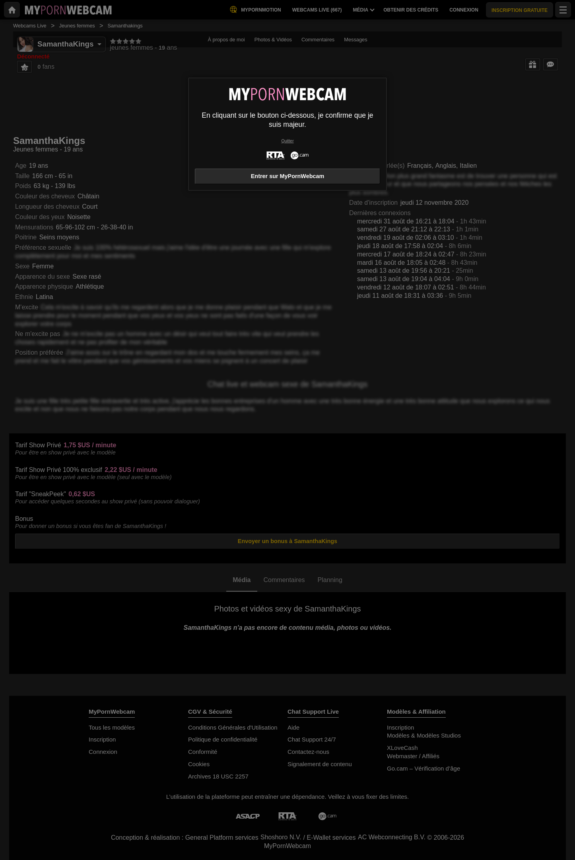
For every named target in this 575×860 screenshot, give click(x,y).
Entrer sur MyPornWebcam (287, 176)
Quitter (287, 141)
